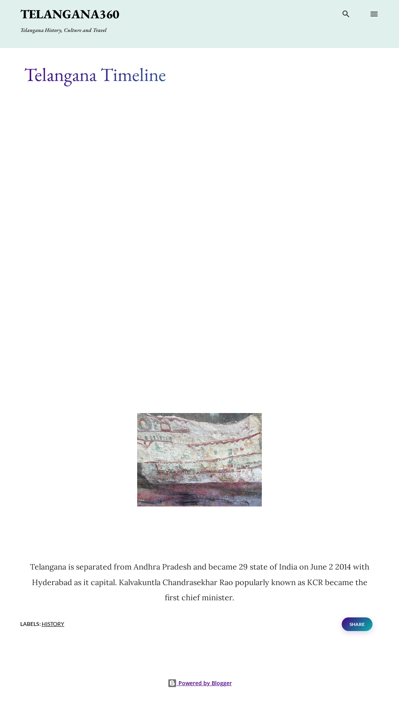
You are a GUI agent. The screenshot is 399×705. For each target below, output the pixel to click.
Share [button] (357, 624)
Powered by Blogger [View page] (200, 683)
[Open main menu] (374, 14)
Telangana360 (69, 14)
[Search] (346, 15)
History (53, 624)
